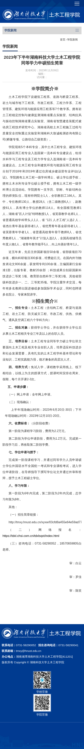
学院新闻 (72, 39)
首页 (62, 39)
